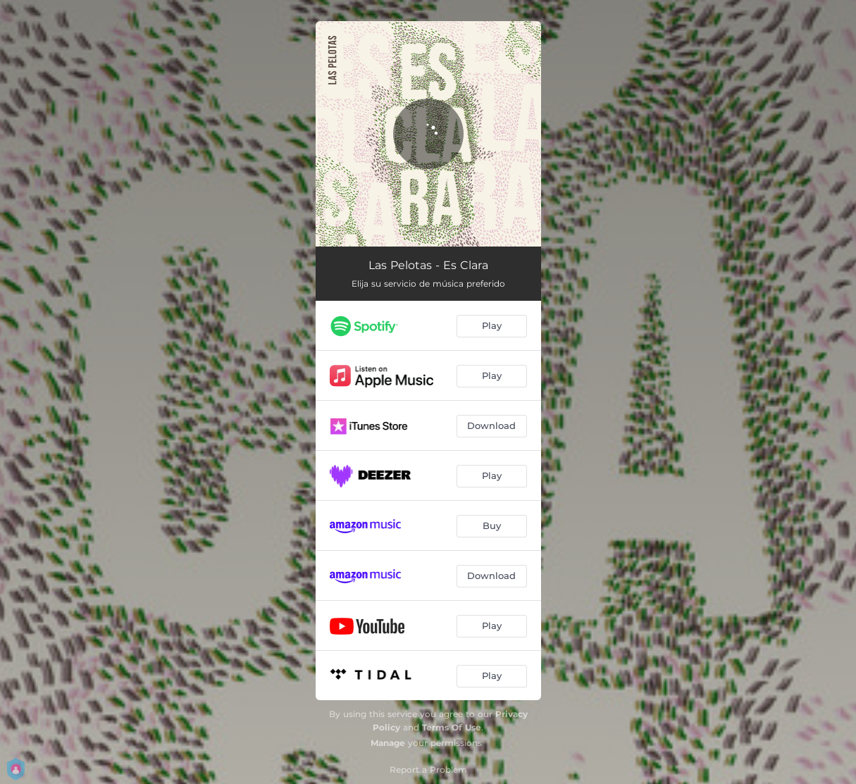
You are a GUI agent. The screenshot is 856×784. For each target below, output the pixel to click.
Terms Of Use (451, 727)
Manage (388, 743)
